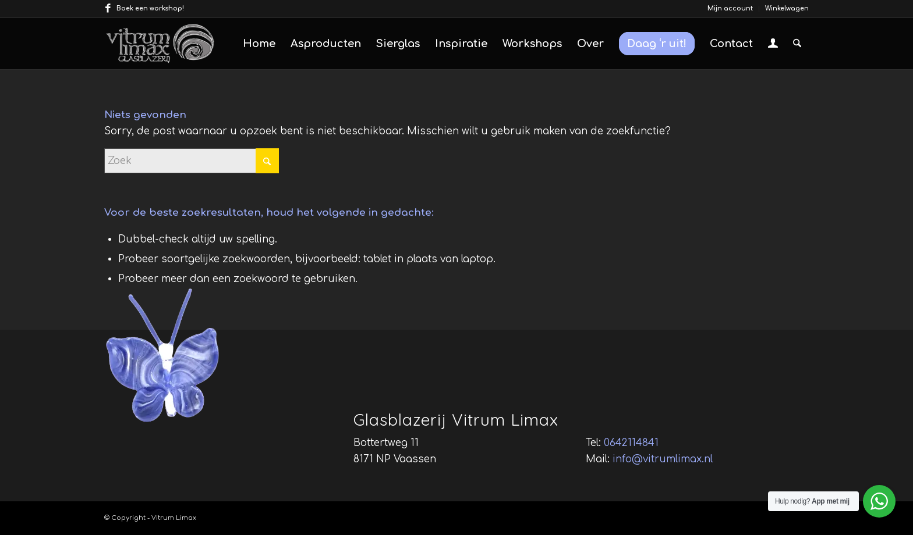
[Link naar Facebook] (107, 8)
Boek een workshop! (150, 8)
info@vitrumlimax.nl (663, 459)
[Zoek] (797, 43)
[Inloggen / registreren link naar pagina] (772, 44)
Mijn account (730, 8)
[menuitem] (730, 9)
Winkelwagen (787, 8)
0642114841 (631, 442)
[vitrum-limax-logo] (160, 43)
